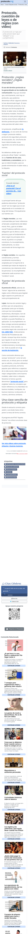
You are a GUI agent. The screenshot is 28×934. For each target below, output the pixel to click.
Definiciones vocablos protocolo (17, 464)
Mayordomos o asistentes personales (12, 771)
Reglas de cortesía (12, 467)
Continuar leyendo (13, 666)
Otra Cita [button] (14, 598)
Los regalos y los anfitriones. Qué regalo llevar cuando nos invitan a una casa (13, 829)
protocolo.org (11, 477)
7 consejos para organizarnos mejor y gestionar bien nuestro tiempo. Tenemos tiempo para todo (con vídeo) (13, 686)
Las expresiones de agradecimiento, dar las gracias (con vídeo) (13, 887)
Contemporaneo (12, 474)
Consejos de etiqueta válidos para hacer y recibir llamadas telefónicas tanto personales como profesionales (12, 918)
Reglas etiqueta (11, 469)
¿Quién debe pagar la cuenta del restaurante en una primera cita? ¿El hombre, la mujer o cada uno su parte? (13, 859)
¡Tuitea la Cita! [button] (14, 601)
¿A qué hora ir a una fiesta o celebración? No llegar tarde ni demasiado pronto (13, 656)
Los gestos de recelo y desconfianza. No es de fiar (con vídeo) (13, 715)
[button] (14, 59)
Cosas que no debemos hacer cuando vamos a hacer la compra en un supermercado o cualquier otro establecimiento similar (13, 746)
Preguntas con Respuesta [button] (14, 629)
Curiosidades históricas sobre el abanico (13, 798)
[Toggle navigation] (25, 1)
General (9, 472)
